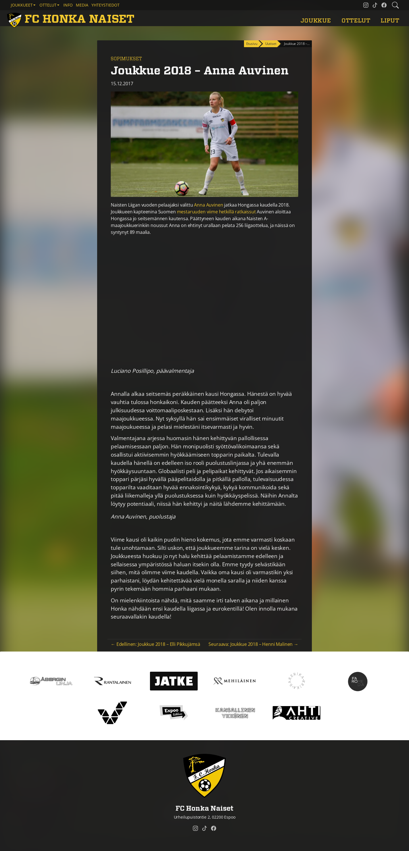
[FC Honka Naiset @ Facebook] (384, 5)
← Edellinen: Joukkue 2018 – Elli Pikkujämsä (155, 644)
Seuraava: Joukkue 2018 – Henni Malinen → (253, 644)
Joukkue (316, 21)
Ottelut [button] (48, 5)
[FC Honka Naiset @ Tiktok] (374, 5)
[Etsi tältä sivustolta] (395, 5)
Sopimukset (126, 59)
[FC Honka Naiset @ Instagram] (365, 5)
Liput (390, 21)
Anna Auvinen (208, 205)
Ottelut (355, 21)
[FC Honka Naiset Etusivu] (71, 19)
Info (68, 5)
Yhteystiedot (105, 5)
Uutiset (270, 43)
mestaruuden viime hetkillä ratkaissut (216, 212)
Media (82, 5)
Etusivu (251, 43)
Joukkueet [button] (22, 5)
